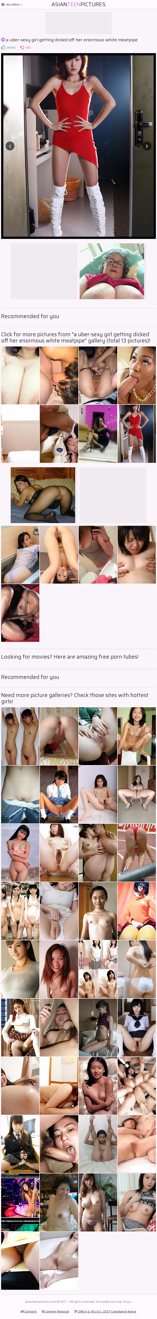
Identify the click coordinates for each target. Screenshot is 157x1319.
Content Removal (55, 1311)
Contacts (29, 1311)
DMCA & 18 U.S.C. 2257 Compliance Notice (105, 1311)
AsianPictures (78, 4)
